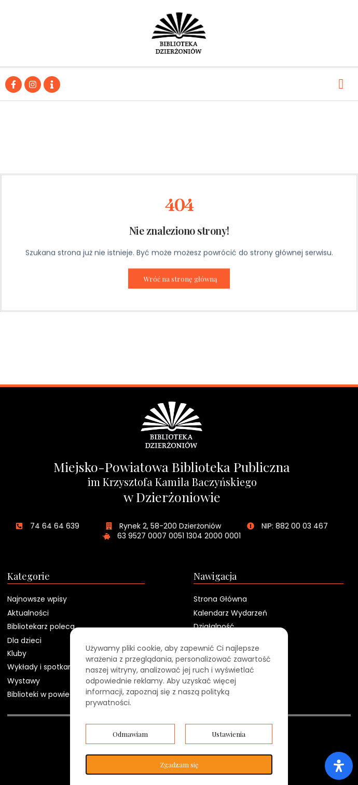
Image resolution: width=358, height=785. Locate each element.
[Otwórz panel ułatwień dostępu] (339, 766)
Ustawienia (228, 734)
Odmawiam (130, 734)
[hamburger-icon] (341, 84)
